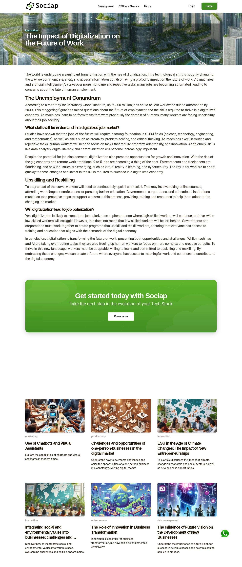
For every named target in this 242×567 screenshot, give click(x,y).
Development (106, 6)
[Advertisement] (121, 372)
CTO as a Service (129, 6)
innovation (31, 30)
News (147, 6)
